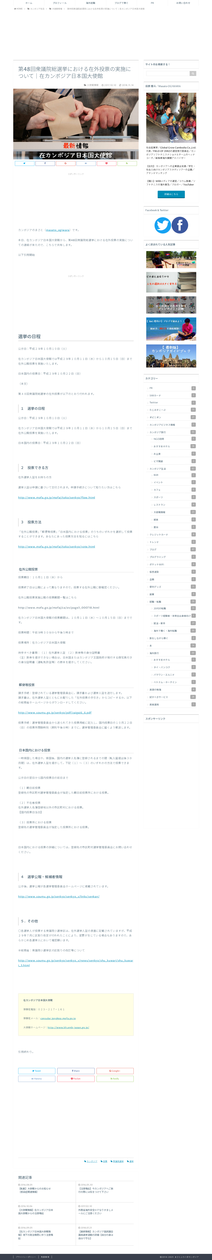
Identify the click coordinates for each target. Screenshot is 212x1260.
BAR (175, 475)
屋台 (175, 527)
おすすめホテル (175, 446)
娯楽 (175, 519)
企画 (173, 579)
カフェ (175, 490)
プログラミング (173, 557)
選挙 (130, 1161)
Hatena (36, 1078)
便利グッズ (173, 587)
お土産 (175, 454)
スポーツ (175, 497)
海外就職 (90, 3)
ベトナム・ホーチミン (175, 682)
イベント (175, 482)
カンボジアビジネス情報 (173, 425)
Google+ (115, 1071)
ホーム (28, 3)
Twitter (173, 403)
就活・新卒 (175, 623)
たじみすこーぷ (173, 410)
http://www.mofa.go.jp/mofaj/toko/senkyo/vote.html (56, 547)
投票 (104, 1161)
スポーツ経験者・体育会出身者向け (175, 616)
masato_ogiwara (57, 230)
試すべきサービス (173, 697)
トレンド (173, 542)
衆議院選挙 (117, 1161)
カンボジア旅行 (173, 432)
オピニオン (173, 417)
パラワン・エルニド (175, 674)
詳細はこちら (171, 194)
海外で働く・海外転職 (175, 631)
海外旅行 (173, 653)
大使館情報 (175, 512)
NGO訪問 (175, 439)
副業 (173, 594)
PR (152, 3)
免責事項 (45, 1257)
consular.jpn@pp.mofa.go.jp (58, 1018)
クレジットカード (173, 534)
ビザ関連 (175, 461)
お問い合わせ (183, 3)
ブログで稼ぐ (121, 3)
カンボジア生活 (173, 468)
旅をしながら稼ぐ (173, 638)
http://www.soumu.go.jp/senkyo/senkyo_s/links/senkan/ (59, 896)
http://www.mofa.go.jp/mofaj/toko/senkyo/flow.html (56, 497)
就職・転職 (173, 601)
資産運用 (173, 704)
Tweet (36, 1071)
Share (76, 1071)
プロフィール (60, 3)
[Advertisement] (106, 35)
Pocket (76, 1078)
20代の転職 (175, 608)
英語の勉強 (173, 689)
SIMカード (173, 395)
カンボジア (90, 1161)
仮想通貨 (173, 572)
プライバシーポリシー (26, 1257)
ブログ (173, 549)
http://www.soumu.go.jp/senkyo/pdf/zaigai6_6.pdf (55, 713)
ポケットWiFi (173, 564)
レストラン (175, 504)
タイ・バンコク (175, 667)
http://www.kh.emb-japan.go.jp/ (68, 1027)
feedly (115, 1078)
